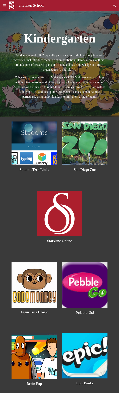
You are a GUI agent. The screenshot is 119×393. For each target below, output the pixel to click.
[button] (4, 5)
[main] (59, 38)
